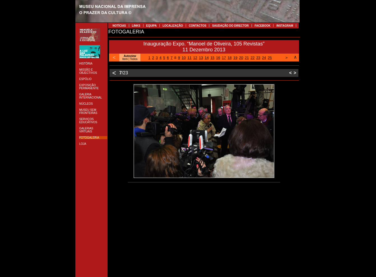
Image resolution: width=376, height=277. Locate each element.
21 (247, 58)
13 (201, 58)
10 (184, 58)
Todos (134, 59)
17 (224, 58)
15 (212, 58)
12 (195, 58)
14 (206, 58)
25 (270, 58)
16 (218, 58)
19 (235, 58)
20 (241, 58)
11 (189, 58)
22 (252, 58)
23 (258, 58)
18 (229, 58)
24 (264, 58)
